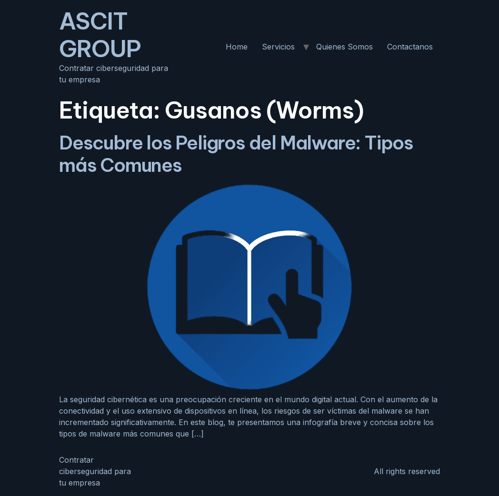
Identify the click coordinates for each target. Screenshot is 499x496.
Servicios (278, 46)
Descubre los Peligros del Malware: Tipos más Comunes (236, 154)
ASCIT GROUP (100, 35)
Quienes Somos (344, 46)
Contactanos (410, 46)
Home (237, 46)
